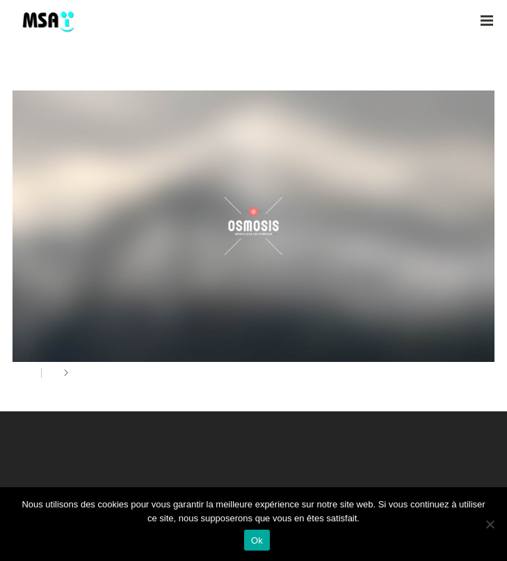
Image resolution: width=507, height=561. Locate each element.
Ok (257, 540)
